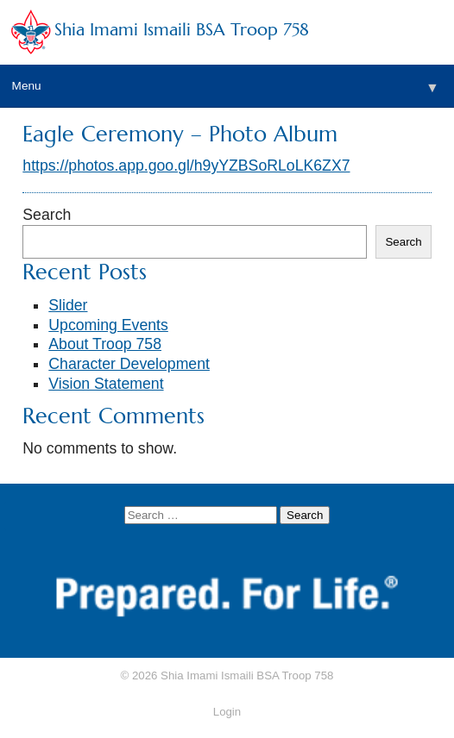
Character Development (129, 363)
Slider (67, 305)
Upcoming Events (108, 325)
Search (46, 214)
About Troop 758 (104, 344)
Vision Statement (105, 383)
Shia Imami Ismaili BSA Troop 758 (181, 30)
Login (227, 711)
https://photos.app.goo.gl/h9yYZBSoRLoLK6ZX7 (186, 165)
